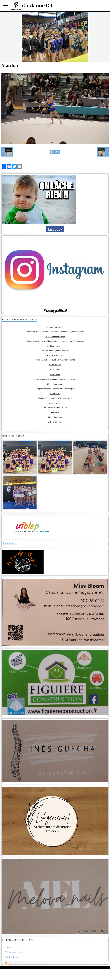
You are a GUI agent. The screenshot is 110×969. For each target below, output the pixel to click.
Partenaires (9, 543)
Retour (55, 152)
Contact (8, 947)
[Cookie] (6, 963)
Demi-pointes (11, 957)
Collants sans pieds (13, 952)
